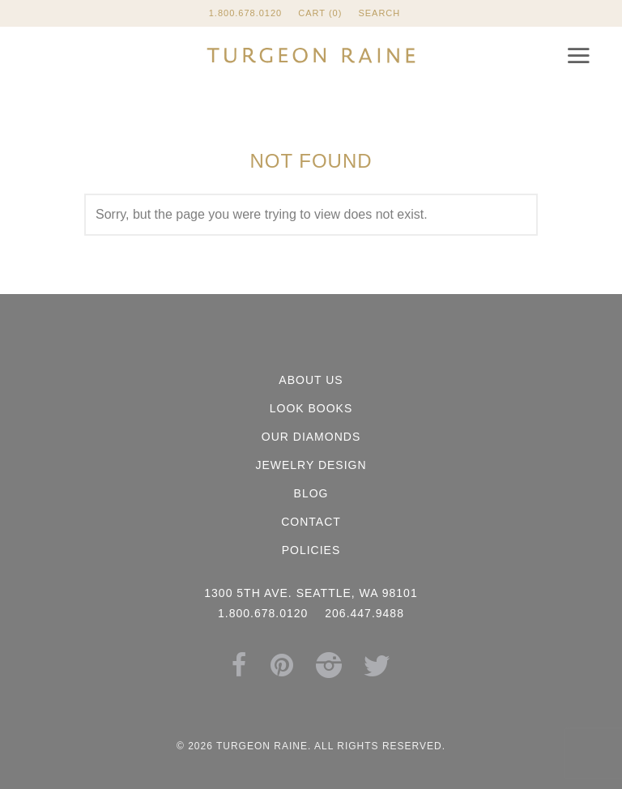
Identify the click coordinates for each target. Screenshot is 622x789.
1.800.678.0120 (245, 13)
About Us (311, 379)
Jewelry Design (310, 464)
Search (379, 13)
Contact (311, 521)
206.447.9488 (364, 613)
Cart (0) (320, 13)
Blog (311, 493)
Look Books (311, 408)
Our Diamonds (311, 436)
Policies (311, 550)
